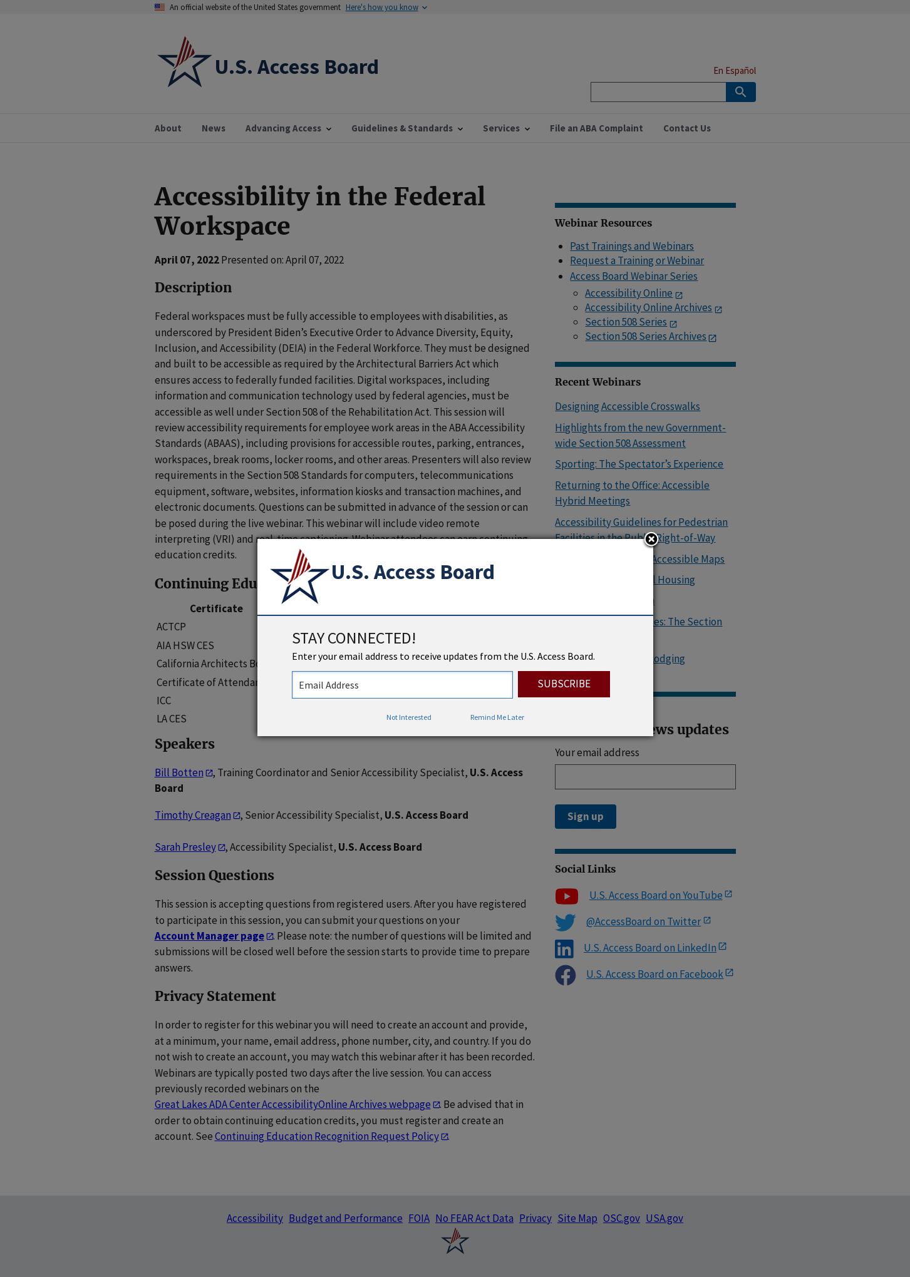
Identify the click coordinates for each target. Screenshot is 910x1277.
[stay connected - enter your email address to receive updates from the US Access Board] (402, 685)
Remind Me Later (497, 717)
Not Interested (409, 717)
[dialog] (455, 638)
